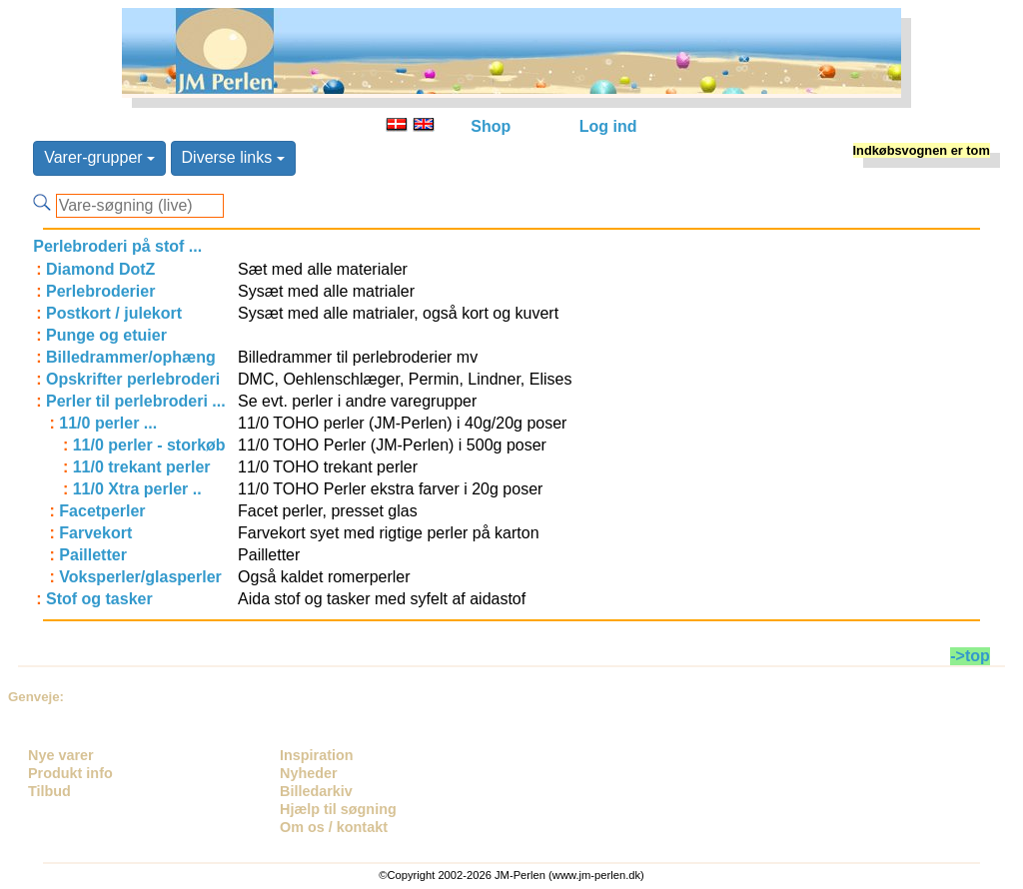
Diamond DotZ (100, 269)
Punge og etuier (106, 335)
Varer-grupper (99, 157)
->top (970, 655)
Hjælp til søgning (338, 809)
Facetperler (102, 510)
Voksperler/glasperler (140, 576)
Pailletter (93, 554)
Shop (491, 126)
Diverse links (233, 157)
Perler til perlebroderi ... (136, 401)
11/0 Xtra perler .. (137, 488)
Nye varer (61, 755)
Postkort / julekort (114, 313)
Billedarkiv (316, 791)
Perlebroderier (100, 291)
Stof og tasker (99, 598)
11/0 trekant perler (142, 466)
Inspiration (317, 755)
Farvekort (95, 532)
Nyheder (309, 773)
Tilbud (49, 791)
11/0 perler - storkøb (149, 445)
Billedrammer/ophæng (131, 357)
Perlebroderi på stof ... (117, 246)
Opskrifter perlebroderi (133, 379)
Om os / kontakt (334, 827)
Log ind (608, 126)
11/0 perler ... (108, 423)
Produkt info (70, 773)
